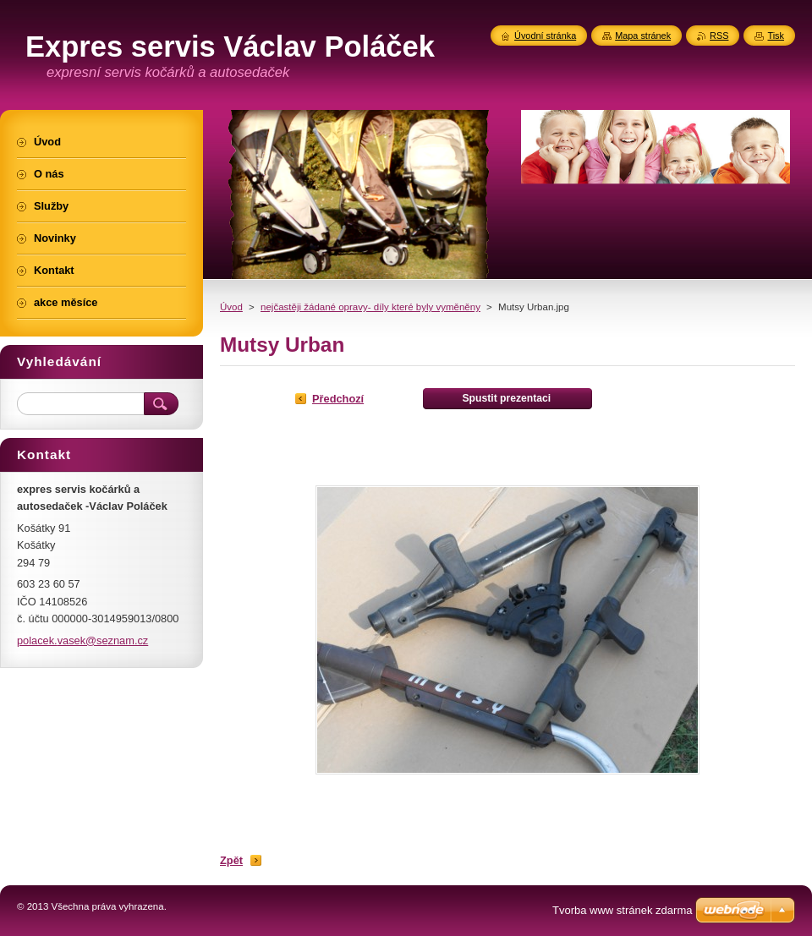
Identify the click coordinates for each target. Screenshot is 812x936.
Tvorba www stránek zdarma (622, 910)
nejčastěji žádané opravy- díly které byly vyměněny (370, 307)
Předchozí (338, 398)
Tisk (775, 35)
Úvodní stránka (545, 35)
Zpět (231, 860)
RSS (719, 35)
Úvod (231, 307)
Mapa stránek (643, 35)
